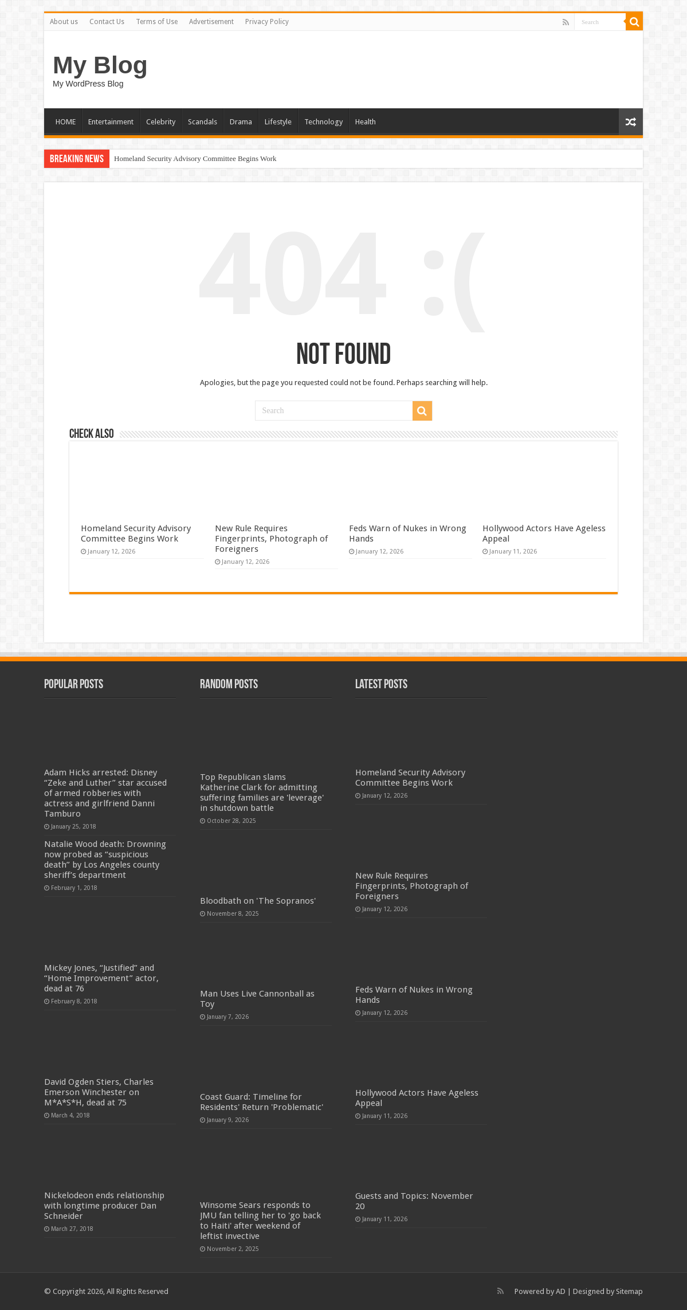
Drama (241, 121)
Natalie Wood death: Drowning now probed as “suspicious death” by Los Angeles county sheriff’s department (105, 859)
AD (561, 1291)
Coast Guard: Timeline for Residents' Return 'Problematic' (261, 1102)
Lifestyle (278, 121)
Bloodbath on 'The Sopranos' (258, 901)
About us (64, 22)
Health (365, 121)
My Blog (100, 65)
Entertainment (111, 121)
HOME (66, 121)
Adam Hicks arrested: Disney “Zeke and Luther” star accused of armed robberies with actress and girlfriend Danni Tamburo (105, 793)
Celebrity (160, 121)
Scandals (202, 121)
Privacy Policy (267, 22)
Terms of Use (157, 22)
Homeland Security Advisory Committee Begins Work (195, 158)
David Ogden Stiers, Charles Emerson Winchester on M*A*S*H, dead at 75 (99, 1092)
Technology (323, 121)
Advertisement (211, 22)
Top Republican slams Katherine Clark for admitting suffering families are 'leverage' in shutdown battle (262, 792)
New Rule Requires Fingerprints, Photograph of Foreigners (271, 538)
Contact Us (106, 22)
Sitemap (629, 1291)
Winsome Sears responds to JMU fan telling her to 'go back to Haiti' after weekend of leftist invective (260, 1220)
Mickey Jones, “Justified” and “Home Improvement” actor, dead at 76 (101, 978)
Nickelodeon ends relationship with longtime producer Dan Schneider (104, 1205)
